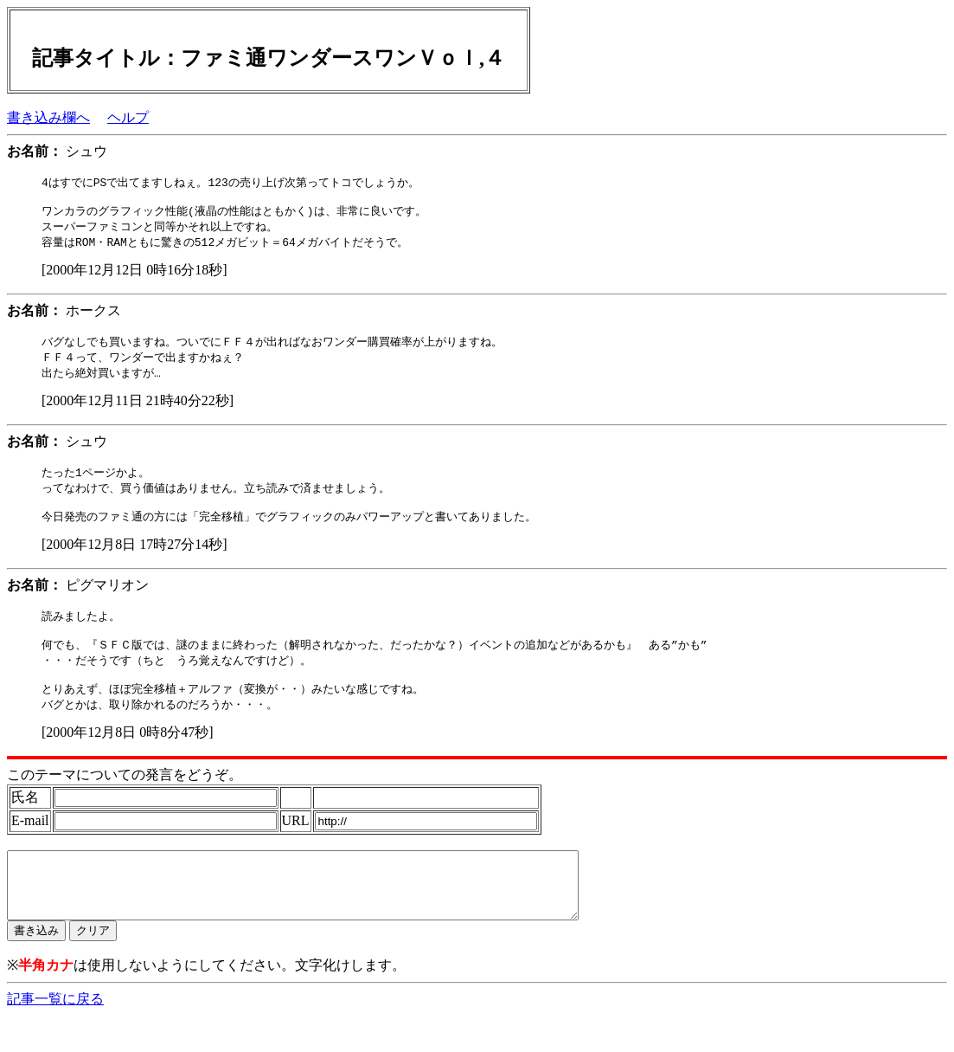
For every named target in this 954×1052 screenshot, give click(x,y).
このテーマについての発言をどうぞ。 (124, 798)
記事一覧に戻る (55, 1035)
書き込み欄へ (48, 117)
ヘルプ (128, 117)
